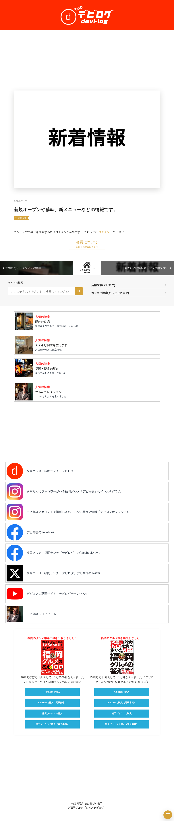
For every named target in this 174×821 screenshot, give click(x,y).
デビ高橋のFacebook (40, 532)
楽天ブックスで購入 (52, 713)
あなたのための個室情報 (96, 344)
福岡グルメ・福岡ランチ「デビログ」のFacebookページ (64, 552)
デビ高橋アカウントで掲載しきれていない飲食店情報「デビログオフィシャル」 (80, 511)
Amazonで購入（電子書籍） (52, 702)
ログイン (104, 232)
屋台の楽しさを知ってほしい (96, 367)
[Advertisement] (87, 60)
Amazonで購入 (52, 692)
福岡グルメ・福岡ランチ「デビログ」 (52, 471)
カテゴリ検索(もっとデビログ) (110, 292)
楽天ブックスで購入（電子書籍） (52, 724)
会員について (87, 242)
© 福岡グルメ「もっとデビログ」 (87, 807)
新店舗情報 (20, 218)
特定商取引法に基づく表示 (87, 803)
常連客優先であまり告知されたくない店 (96, 320)
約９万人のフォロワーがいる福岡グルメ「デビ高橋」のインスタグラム (74, 491)
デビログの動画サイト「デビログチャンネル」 (57, 593)
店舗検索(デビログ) (103, 285)
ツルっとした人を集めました (96, 391)
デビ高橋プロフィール (41, 614)
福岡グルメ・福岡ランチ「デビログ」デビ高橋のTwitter (63, 573)
